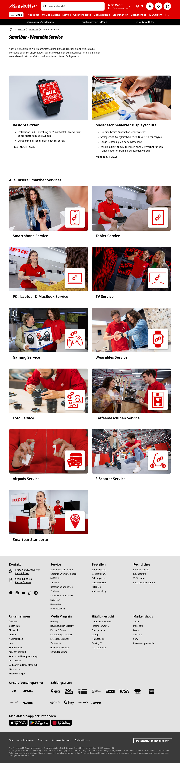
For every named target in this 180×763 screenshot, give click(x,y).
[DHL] (28, 691)
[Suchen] (45, 6)
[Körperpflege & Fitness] (61, 634)
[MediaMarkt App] (17, 673)
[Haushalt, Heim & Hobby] (62, 625)
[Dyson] (136, 630)
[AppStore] (18, 723)
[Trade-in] (54, 591)
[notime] (14, 702)
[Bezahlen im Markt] (55, 691)
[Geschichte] (14, 625)
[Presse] (12, 634)
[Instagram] (18, 593)
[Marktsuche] (14, 669)
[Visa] (124, 691)
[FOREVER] (54, 578)
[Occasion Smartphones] (61, 586)
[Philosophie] (14, 630)
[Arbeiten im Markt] (17, 651)
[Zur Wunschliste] (158, 6)
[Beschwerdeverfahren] (144, 582)
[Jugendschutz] (139, 573)
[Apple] (136, 621)
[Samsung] (137, 634)
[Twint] (110, 691)
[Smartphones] (98, 630)
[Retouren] (96, 586)
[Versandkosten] (99, 582)
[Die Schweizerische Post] (14, 691)
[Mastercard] (138, 691)
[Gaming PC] (97, 643)
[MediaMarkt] (23, 6)
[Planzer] (28, 702)
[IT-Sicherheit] (139, 578)
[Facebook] (12, 593)
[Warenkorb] (167, 6)
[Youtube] (24, 593)
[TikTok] (31, 593)
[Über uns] (13, 621)
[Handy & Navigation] (59, 647)
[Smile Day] (55, 600)
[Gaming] (54, 621)
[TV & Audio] (55, 643)
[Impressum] (43, 740)
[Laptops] (96, 634)
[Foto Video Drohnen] (59, 638)
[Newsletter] (55, 604)
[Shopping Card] (99, 569)
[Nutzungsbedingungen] (61, 740)
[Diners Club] (55, 702)
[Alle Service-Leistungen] (61, 569)
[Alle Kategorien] (16, 14)
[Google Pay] (69, 702)
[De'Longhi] (138, 625)
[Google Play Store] (39, 723)
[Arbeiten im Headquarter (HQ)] (23, 656)
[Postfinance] (83, 702)
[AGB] (11, 740)
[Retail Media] (15, 660)
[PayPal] (96, 702)
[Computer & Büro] (58, 651)
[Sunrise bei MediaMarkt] (61, 595)
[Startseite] (11, 29)
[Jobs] (11, 643)
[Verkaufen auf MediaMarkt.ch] (23, 665)
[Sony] (135, 638)
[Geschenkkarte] (99, 573)
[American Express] (151, 691)
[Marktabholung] (99, 591)
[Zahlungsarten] (99, 578)
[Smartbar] (54, 582)
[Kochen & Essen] (58, 630)
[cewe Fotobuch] (57, 608)
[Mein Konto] (150, 6)
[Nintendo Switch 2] (100, 625)
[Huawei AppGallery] (61, 723)
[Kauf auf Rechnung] (96, 691)
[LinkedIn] (37, 593)
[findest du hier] (22, 573)
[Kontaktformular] (23, 582)
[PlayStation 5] (98, 638)
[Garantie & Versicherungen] (63, 573)
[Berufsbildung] (16, 647)
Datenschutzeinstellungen (152, 740)
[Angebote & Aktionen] (102, 621)
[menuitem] (34, 15)
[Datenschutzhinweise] (25, 740)
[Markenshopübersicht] (143, 643)
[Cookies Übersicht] (82, 740)
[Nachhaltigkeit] (16, 638)
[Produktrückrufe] (141, 569)
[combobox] (75, 6)
